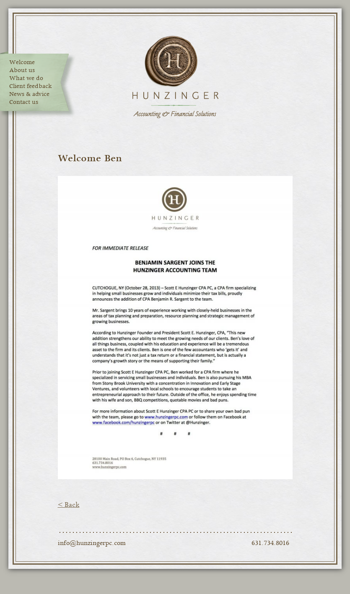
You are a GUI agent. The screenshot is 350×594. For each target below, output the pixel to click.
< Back (69, 505)
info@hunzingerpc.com (92, 543)
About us (22, 70)
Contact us (23, 102)
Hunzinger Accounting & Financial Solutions (175, 77)
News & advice (29, 94)
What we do (26, 78)
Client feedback (30, 86)
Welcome (22, 62)
